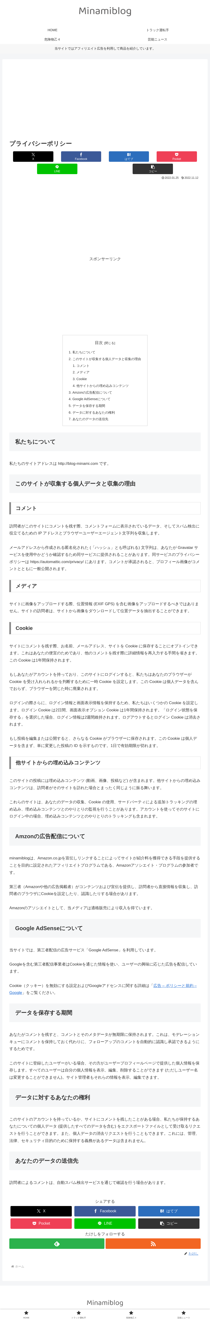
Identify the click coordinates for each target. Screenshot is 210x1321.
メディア (81, 362)
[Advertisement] (105, 100)
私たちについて (82, 340)
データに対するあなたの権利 (93, 404)
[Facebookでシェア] (57, 156)
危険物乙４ (114, 1306)
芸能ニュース (137, 1306)
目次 (99, 330)
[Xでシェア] (25, 156)
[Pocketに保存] (121, 156)
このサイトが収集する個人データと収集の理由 (107, 348)
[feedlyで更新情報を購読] (56, 1236)
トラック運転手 (89, 1306)
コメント (81, 355)
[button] (184, 156)
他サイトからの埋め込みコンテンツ (102, 376)
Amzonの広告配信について (91, 383)
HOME (68, 1306)
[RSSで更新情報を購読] (153, 1236)
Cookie (80, 369)
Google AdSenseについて (90, 390)
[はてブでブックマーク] (89, 156)
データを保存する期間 (87, 397)
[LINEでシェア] (153, 156)
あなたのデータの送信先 (89, 412)
